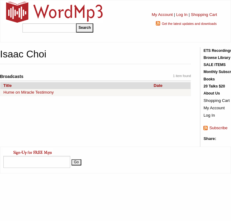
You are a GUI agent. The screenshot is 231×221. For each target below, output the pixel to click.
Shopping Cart (204, 14)
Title (7, 85)
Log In (181, 14)
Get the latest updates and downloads (189, 23)
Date (158, 85)
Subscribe (218, 128)
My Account (162, 14)
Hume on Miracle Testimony (28, 92)
